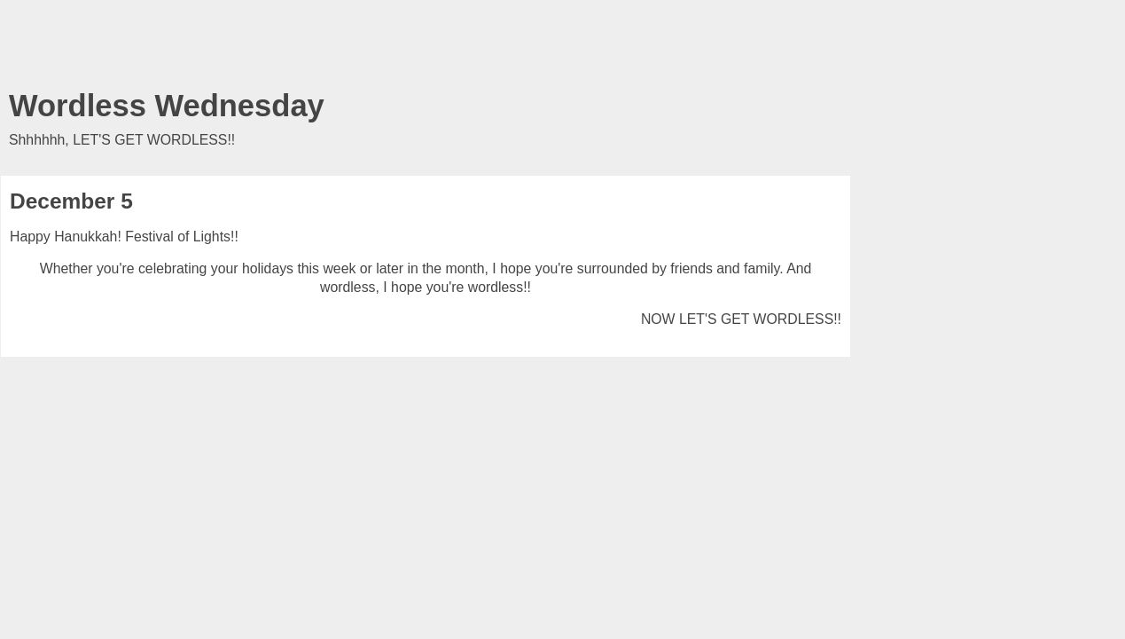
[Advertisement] (425, 49)
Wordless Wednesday (166, 105)
